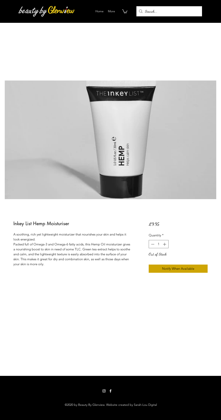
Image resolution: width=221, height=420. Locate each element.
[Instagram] (104, 391)
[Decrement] (152, 244)
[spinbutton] (158, 244)
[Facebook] (110, 391)
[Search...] (169, 11)
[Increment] (165, 244)
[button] (124, 11)
